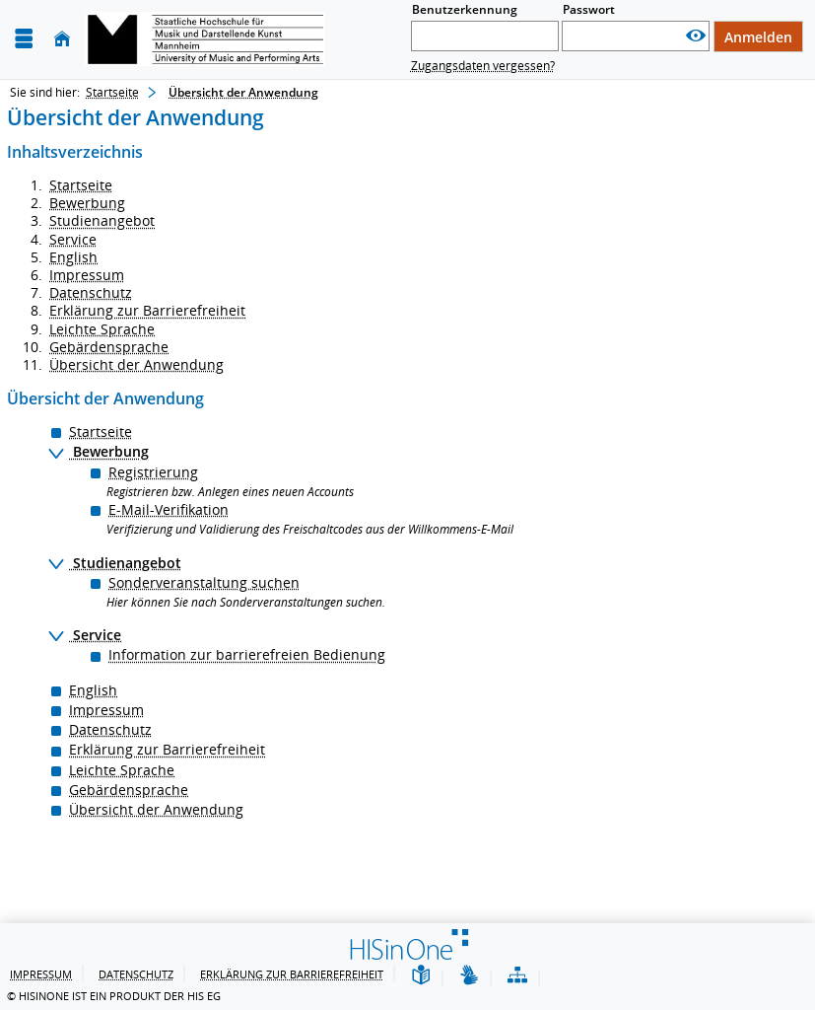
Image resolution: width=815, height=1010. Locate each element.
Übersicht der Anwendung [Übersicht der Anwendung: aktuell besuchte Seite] (243, 92)
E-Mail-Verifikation (168, 509)
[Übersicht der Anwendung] (517, 976)
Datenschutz (90, 292)
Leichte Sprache (102, 329)
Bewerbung (87, 202)
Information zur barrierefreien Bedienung (246, 654)
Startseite (112, 92)
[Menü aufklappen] (23, 39)
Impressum (86, 274)
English (73, 257)
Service (73, 239)
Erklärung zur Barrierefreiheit (147, 310)
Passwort (589, 9)
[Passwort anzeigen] (696, 36)
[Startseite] (62, 39)
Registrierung (153, 472)
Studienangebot (102, 220)
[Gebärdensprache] (469, 976)
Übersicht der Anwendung (136, 364)
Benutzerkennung (464, 9)
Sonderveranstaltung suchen (204, 582)
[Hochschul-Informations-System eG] (205, 39)
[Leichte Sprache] (421, 976)
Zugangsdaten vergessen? (483, 65)
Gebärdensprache (109, 346)
